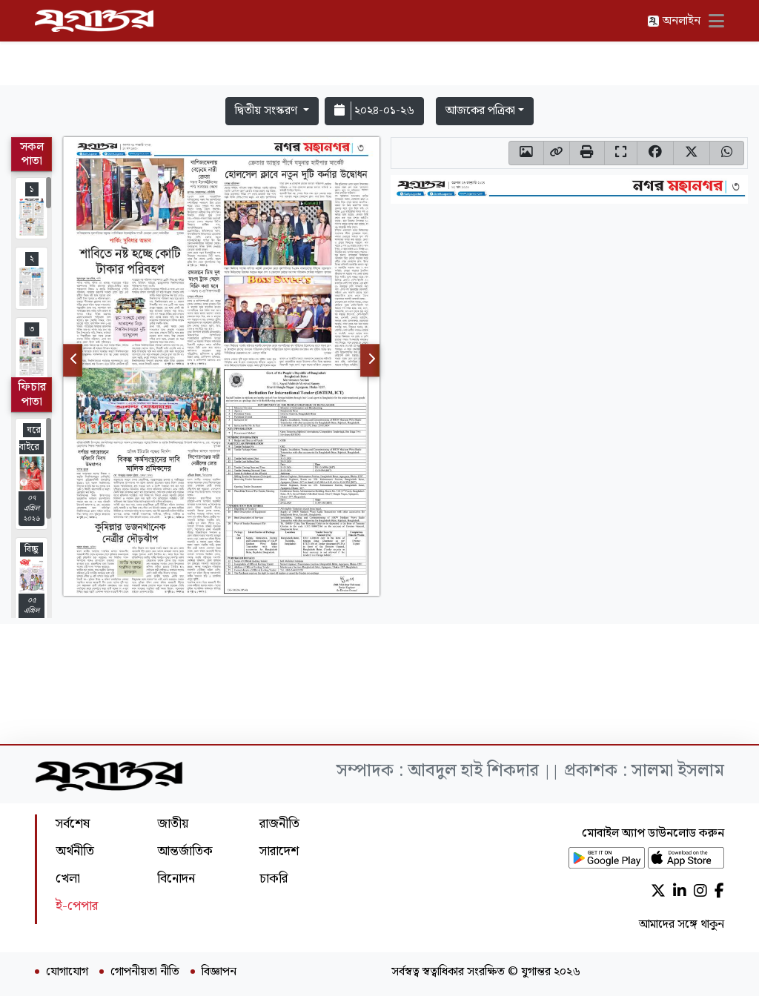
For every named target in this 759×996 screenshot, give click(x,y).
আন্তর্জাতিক (185, 851)
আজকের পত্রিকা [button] (480, 111)
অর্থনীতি (75, 851)
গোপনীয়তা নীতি (144, 972)
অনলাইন (673, 21)
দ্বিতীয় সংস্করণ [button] (267, 111)
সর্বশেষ (73, 823)
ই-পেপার (77, 906)
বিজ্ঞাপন (219, 972)
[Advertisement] (379, 46)
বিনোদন (176, 878)
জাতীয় (172, 823)
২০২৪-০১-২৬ (374, 111)
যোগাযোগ (67, 972)
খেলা (68, 878)
